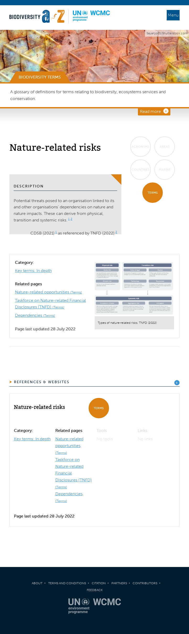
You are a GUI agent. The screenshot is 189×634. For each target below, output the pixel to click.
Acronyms (140, 146)
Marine (165, 169)
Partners (119, 583)
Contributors (145, 583)
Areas (165, 146)
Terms (153, 192)
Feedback (94, 590)
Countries (141, 169)
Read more (150, 111)
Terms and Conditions (67, 583)
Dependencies (35, 315)
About (37, 583)
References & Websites (41, 382)
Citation (99, 583)
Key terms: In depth (33, 270)
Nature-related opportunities (48, 292)
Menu (173, 15)
